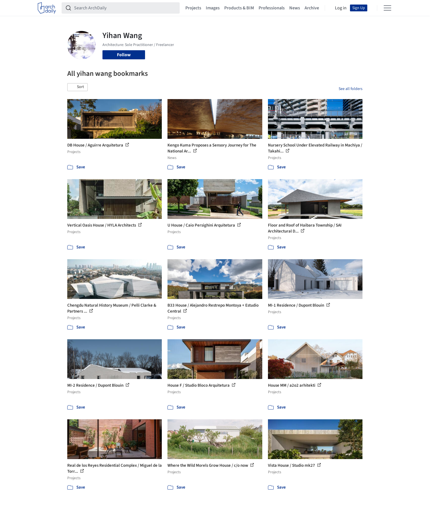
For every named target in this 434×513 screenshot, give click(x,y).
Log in (341, 8)
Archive (312, 8)
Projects (193, 8)
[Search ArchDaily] (125, 8)
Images (213, 8)
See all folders (350, 89)
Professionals (272, 8)
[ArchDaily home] (47, 8)
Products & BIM (239, 8)
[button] (77, 87)
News (294, 8)
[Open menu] (387, 7)
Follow (124, 55)
